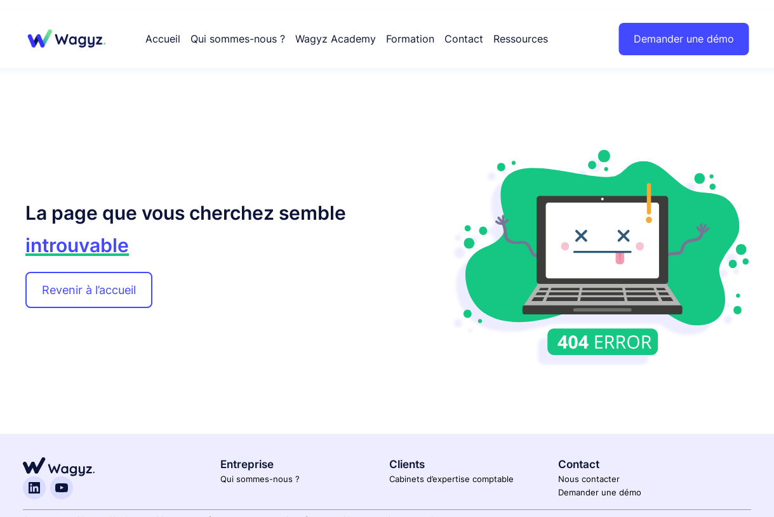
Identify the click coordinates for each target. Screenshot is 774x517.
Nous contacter (589, 479)
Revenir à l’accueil (89, 290)
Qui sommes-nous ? (260, 479)
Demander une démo (684, 38)
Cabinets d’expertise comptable (451, 479)
